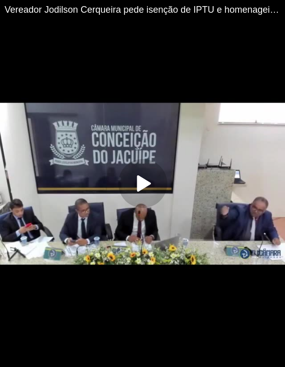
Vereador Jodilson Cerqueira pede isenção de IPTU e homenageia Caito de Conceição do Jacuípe (145, 10)
